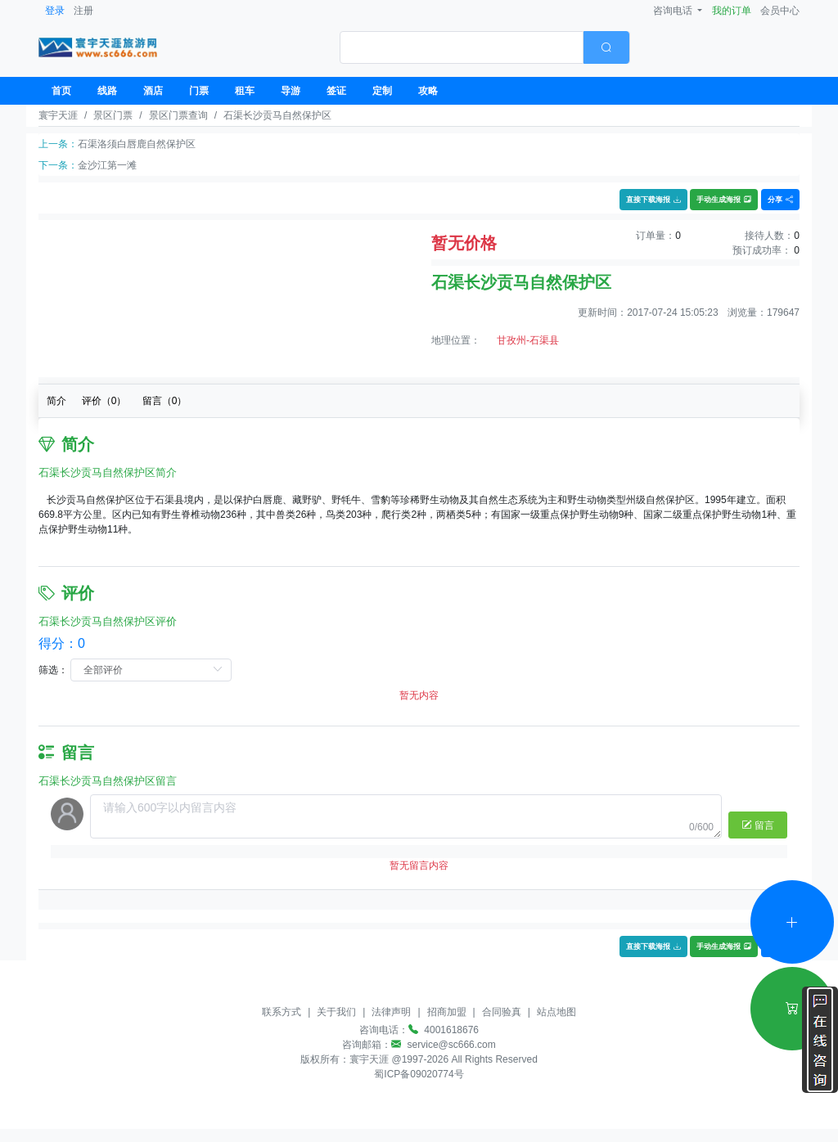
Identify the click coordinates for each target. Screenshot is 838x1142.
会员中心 (780, 10)
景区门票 (113, 115)
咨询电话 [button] (674, 10)
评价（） (104, 401)
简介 (56, 401)
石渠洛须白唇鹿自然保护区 (137, 144)
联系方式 (281, 1012)
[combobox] (485, 47)
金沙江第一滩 (107, 165)
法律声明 (391, 1012)
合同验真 (501, 1012)
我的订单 (731, 10)
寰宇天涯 (58, 115)
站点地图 (556, 1012)
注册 (83, 10)
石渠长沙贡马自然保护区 (277, 115)
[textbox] (461, 47)
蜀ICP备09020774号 (418, 1074)
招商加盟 (446, 1012)
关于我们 (336, 1012)
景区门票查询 (178, 115)
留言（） (164, 401)
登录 (55, 10)
